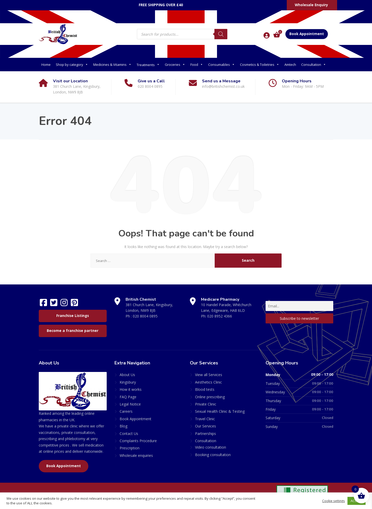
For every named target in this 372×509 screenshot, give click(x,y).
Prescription (130, 448)
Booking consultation (213, 454)
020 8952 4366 (219, 316)
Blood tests (204, 389)
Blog (123, 426)
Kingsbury (128, 382)
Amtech (290, 64)
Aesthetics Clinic (208, 382)
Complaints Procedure (138, 440)
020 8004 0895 (145, 316)
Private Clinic (205, 404)
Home (46, 64)
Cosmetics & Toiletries (259, 64)
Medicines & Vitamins (112, 64)
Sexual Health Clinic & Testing (220, 411)
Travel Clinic (205, 418)
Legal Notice (130, 404)
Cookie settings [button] (332, 500)
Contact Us (129, 433)
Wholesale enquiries (136, 455)
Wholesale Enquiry (311, 5)
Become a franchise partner (72, 330)
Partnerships (205, 433)
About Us (127, 374)
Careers (126, 411)
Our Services (205, 426)
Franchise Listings (72, 315)
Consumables (221, 64)
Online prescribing (210, 396)
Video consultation (210, 447)
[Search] (220, 34)
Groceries (175, 64)
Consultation (313, 64)
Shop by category (72, 64)
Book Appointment (306, 33)
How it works (131, 389)
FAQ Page (128, 396)
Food (196, 64)
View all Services (208, 374)
